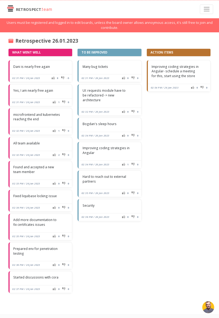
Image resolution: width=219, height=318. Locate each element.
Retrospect (29, 9)
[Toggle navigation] (206, 9)
